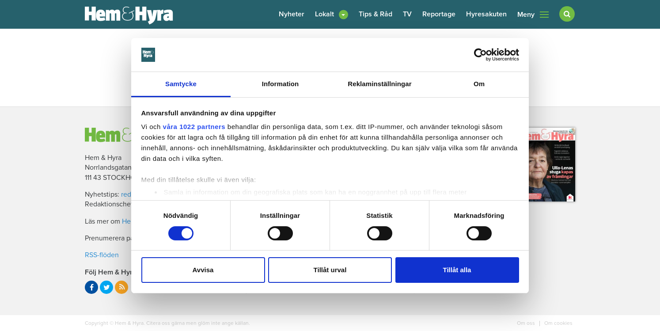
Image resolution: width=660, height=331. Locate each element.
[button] (331, 14)
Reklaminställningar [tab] (379, 84)
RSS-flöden (102, 255)
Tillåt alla (457, 270)
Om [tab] (479, 84)
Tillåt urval (330, 270)
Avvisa (203, 270)
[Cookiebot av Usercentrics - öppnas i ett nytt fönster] (480, 54)
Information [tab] (280, 84)
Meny (533, 14)
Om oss (526, 323)
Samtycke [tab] (181, 84)
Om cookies (558, 323)
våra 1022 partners (194, 126)
